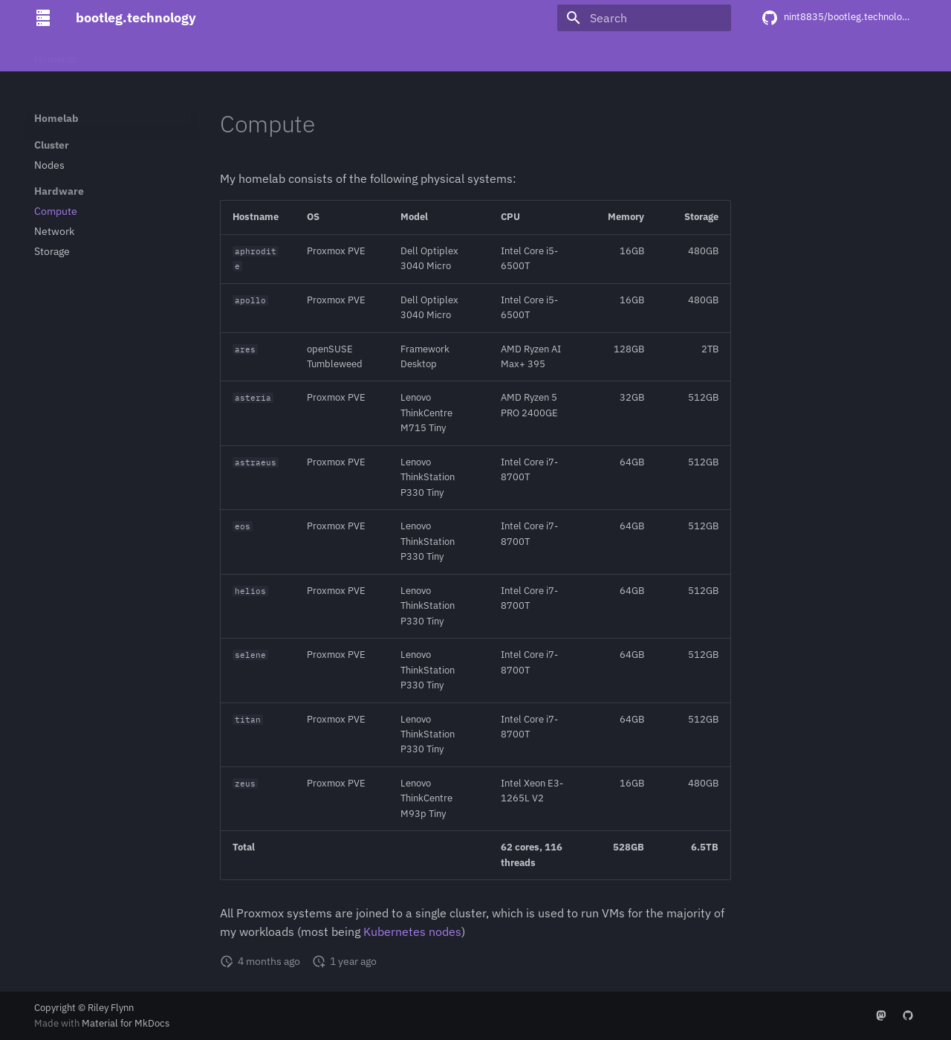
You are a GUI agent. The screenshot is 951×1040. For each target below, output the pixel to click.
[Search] (644, 17)
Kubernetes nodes (412, 931)
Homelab (55, 54)
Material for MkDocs (125, 1023)
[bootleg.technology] (43, 18)
